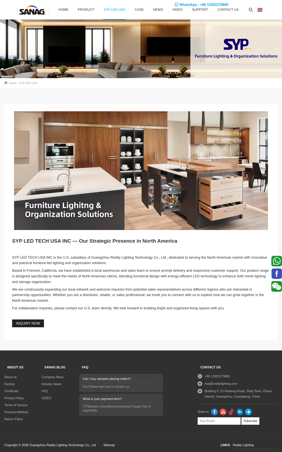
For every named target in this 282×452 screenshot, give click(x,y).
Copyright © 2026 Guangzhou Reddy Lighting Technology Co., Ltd (50, 445)
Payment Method (16, 412)
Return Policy (13, 419)
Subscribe (250, 421)
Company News (53, 377)
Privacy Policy (14, 398)
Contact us (228, 9)
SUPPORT (200, 9)
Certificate (11, 391)
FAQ (45, 391)
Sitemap (109, 445)
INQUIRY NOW (28, 323)
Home (64, 9)
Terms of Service (16, 405)
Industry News (51, 384)
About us (10, 377)
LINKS (225, 445)
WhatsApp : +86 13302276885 (203, 5)
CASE (139, 9)
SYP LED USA (114, 9)
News (158, 9)
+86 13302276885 (217, 376)
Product (86, 9)
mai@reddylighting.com (221, 383)
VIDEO (177, 9)
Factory (9, 384)
